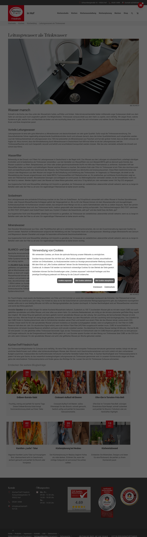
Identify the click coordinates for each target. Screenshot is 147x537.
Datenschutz (110, 287)
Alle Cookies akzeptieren (104, 280)
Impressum (97, 287)
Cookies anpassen (65, 280)
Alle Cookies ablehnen (83, 280)
